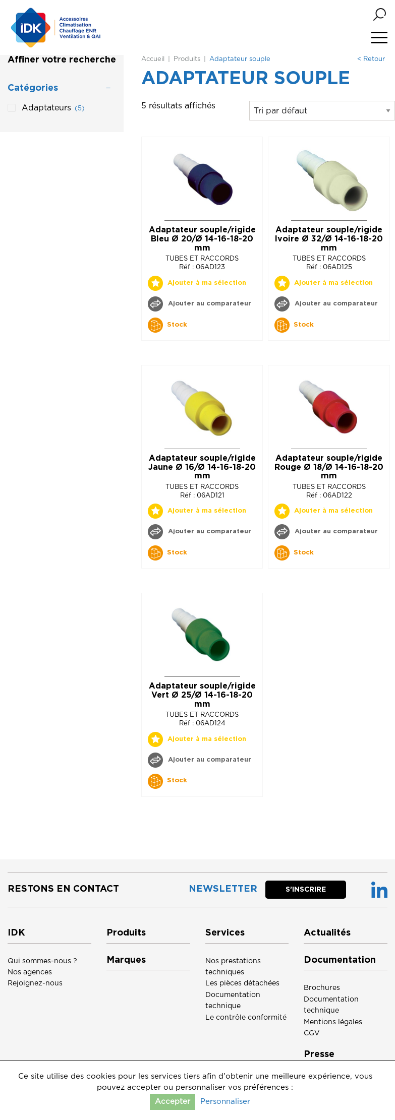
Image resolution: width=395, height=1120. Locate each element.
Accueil (152, 59)
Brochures (322, 987)
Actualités (327, 933)
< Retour (371, 59)
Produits (187, 59)
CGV (312, 1033)
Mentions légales (333, 1022)
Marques (126, 960)
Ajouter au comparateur (208, 303)
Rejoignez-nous (35, 983)
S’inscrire (306, 889)
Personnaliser (225, 1101)
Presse (319, 1054)
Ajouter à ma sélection (206, 283)
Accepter (172, 1101)
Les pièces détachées (242, 983)
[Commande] (322, 110)
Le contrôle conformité (246, 1017)
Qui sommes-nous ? (42, 961)
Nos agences (30, 972)
